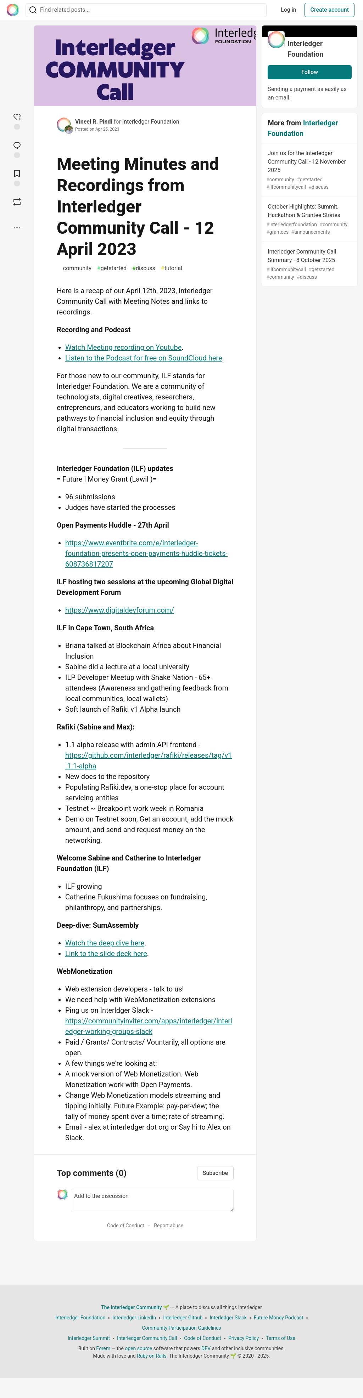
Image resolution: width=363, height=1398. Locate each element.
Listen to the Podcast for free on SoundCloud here (143, 358)
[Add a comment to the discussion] (152, 1200)
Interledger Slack (228, 1317)
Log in (288, 9)
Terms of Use (280, 1338)
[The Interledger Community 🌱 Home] (13, 10)
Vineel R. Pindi (93, 121)
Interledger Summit (89, 1338)
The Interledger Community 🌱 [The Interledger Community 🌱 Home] (135, 1307)
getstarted (112, 268)
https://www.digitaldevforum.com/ (119, 610)
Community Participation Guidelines (181, 1328)
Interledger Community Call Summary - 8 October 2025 (309, 264)
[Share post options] (17, 228)
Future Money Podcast (278, 1317)
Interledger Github (182, 1317)
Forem (103, 1348)
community (75, 268)
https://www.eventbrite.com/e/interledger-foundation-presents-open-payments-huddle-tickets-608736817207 (146, 553)
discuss (143, 268)
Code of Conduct (125, 1225)
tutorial (171, 268)
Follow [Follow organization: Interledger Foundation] (309, 72)
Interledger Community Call (147, 1338)
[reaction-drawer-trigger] (17, 120)
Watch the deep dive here (104, 943)
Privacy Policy (243, 1338)
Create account (329, 9)
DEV (206, 1348)
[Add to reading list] (17, 177)
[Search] (33, 10)
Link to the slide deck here (106, 953)
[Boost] (17, 201)
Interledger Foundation (150, 121)
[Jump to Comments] (17, 149)
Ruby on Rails (152, 1356)
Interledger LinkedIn (134, 1317)
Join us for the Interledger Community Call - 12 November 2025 (309, 170)
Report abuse (168, 1225)
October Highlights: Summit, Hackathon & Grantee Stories (309, 219)
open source (138, 1348)
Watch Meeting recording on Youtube (123, 347)
